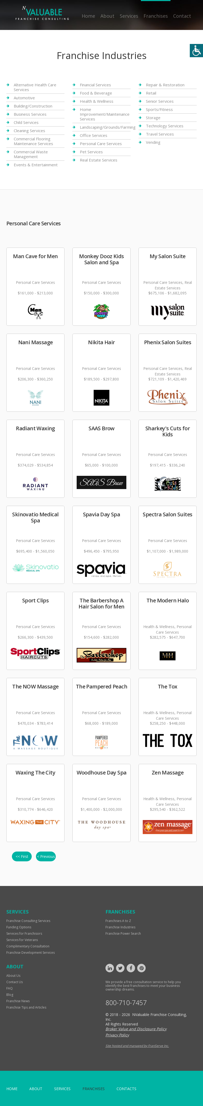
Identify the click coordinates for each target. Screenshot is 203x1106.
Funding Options (18, 927)
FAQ (9, 988)
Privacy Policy (117, 1034)
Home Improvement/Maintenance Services (105, 114)
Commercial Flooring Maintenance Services (33, 141)
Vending (153, 142)
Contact (182, 16)
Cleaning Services (29, 130)
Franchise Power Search (123, 933)
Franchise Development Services (30, 952)
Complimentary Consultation (27, 946)
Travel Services (160, 134)
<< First (22, 856)
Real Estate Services (98, 160)
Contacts (126, 1088)
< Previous (46, 856)
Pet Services (91, 151)
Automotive (24, 97)
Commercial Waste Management (31, 154)
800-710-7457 (126, 1002)
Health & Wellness (96, 101)
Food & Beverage (96, 93)
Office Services (93, 135)
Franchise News (18, 1001)
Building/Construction (33, 106)
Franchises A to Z (118, 921)
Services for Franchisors (24, 933)
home (11, 1088)
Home (88, 16)
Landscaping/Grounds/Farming (108, 127)
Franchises (156, 16)
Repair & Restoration (165, 84)
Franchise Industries (120, 927)
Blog (9, 994)
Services (129, 16)
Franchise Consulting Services (28, 921)
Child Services (26, 122)
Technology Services (164, 125)
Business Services (30, 114)
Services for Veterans (22, 940)
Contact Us (14, 982)
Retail (151, 93)
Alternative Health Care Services (35, 87)
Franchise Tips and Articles (26, 1007)
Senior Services (160, 101)
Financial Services (95, 84)
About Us (13, 975)
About (107, 16)
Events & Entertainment (36, 164)
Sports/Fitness (159, 109)
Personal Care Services (101, 143)
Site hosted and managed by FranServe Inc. (137, 1046)
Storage (153, 117)
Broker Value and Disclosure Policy (136, 1028)
